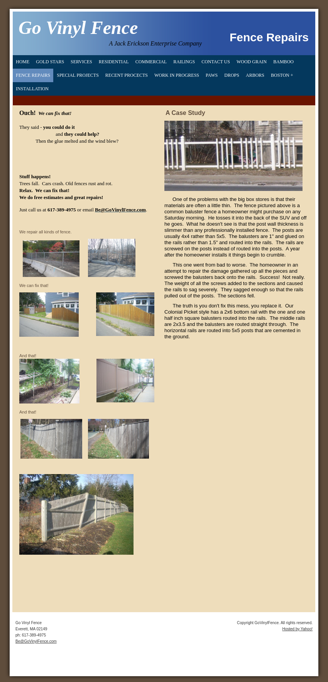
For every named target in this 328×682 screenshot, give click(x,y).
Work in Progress (176, 75)
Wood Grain (252, 61)
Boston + (282, 75)
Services (81, 61)
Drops (231, 75)
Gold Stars (50, 61)
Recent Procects (126, 75)
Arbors (255, 75)
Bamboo (283, 61)
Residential (114, 61)
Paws (212, 75)
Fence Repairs (33, 75)
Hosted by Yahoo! (297, 629)
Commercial (151, 61)
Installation (32, 88)
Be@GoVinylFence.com (36, 641)
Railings (184, 61)
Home (22, 61)
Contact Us (215, 61)
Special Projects (78, 75)
